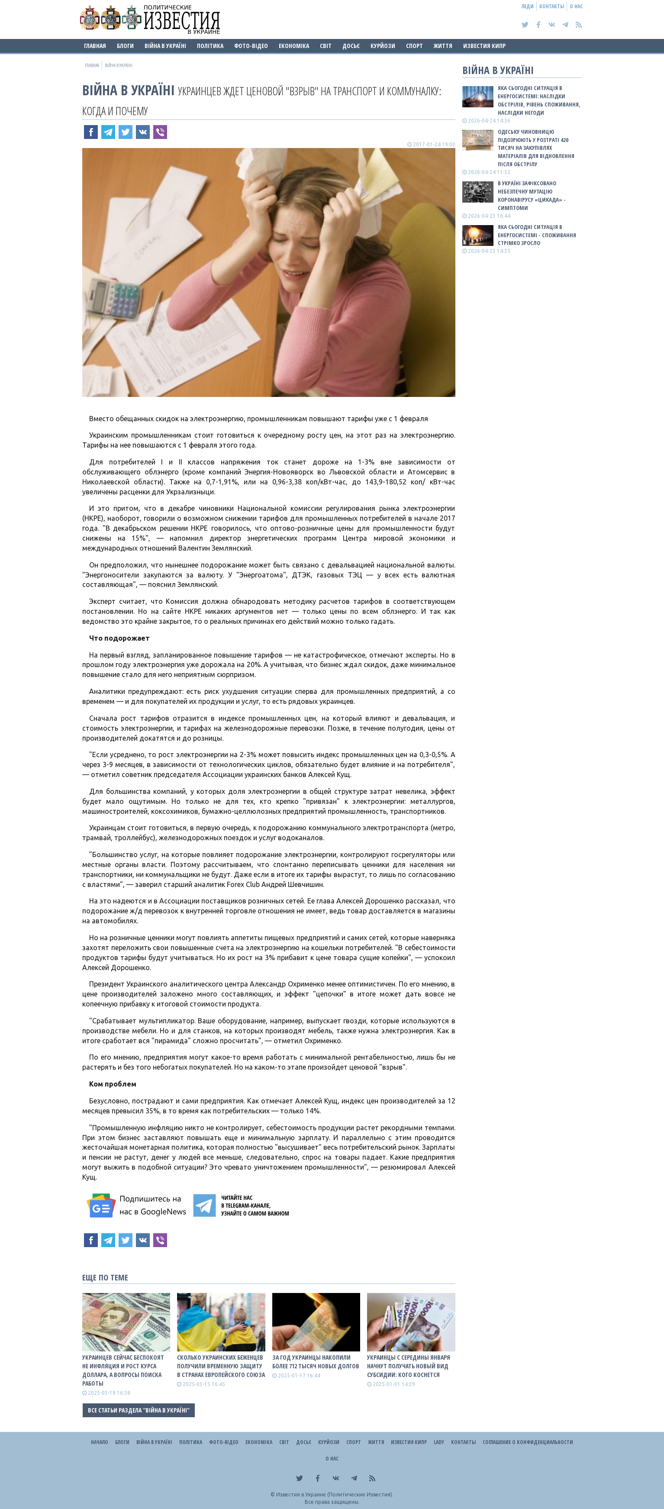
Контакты (551, 6)
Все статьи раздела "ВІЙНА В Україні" (139, 1410)
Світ (326, 46)
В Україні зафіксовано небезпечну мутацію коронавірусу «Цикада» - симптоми (532, 195)
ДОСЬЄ (351, 46)
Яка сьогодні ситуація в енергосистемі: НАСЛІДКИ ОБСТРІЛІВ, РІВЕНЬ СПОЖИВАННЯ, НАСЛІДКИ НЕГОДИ (539, 100)
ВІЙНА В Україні (165, 46)
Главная (95, 46)
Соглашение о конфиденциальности (528, 1442)
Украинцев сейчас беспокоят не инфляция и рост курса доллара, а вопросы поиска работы (123, 1370)
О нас (576, 6)
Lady (439, 1442)
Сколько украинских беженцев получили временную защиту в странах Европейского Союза (221, 1366)
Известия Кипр (484, 46)
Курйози (383, 46)
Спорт (414, 46)
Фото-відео (251, 46)
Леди (528, 6)
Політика (210, 46)
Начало (99, 1442)
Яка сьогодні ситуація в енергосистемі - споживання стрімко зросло (537, 235)
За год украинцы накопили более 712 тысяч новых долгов (315, 1361)
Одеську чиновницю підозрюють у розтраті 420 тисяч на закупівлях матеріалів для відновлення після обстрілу (536, 148)
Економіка (294, 46)
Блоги (125, 46)
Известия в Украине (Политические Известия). (334, 1494)
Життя (443, 46)
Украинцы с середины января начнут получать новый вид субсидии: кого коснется (408, 1366)
